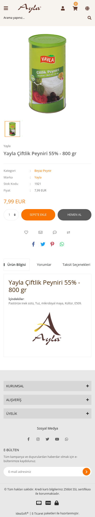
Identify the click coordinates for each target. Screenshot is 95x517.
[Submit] (86, 471)
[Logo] (30, 8)
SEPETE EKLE (38, 215)
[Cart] (75, 8)
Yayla (7, 146)
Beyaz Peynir (43, 171)
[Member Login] (63, 8)
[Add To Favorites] (26, 232)
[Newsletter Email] (47, 471)
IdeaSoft (22, 514)
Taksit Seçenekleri (76, 264)
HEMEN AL (74, 215)
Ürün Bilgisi (16, 264)
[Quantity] (11, 214)
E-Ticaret (38, 514)
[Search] (47, 18)
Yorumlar (44, 264)
